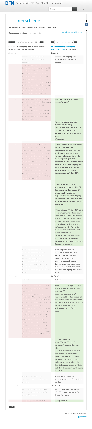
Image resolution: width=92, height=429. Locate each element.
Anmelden (82, 417)
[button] (82, 9)
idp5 (12, 407)
